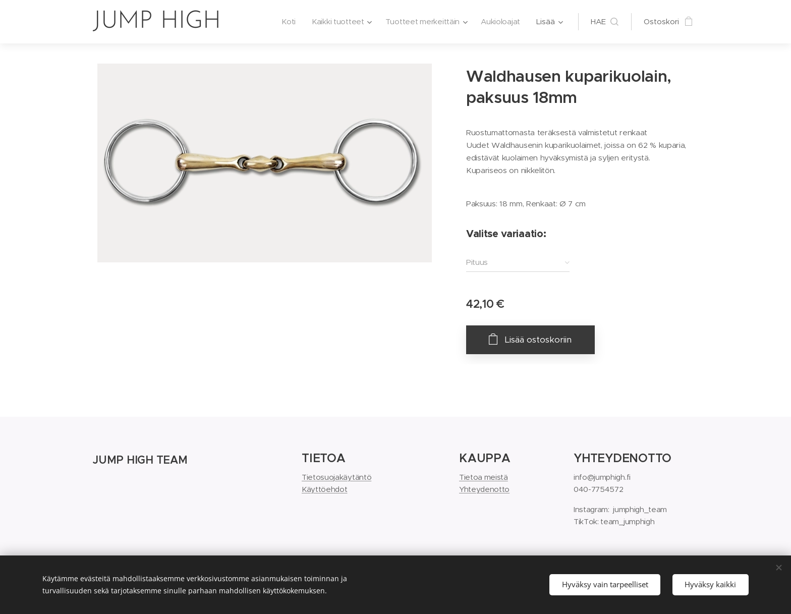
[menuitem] (284, 21)
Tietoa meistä (483, 477)
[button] (604, 21)
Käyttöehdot (324, 489)
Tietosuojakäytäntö (336, 477)
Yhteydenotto (484, 489)
